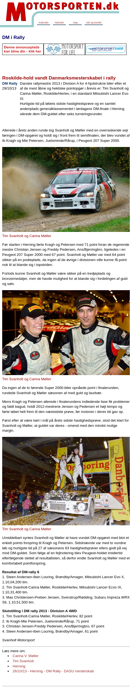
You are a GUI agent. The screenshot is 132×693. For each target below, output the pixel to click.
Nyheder (59, 22)
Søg (75, 22)
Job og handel (93, 22)
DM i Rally (13, 37)
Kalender (44, 22)
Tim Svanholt (23, 661)
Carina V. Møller (25, 656)
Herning (19, 666)
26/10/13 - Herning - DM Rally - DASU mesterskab (53, 671)
